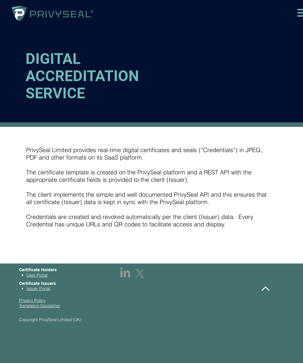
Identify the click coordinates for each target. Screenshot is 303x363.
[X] (140, 273)
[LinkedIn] (125, 273)
